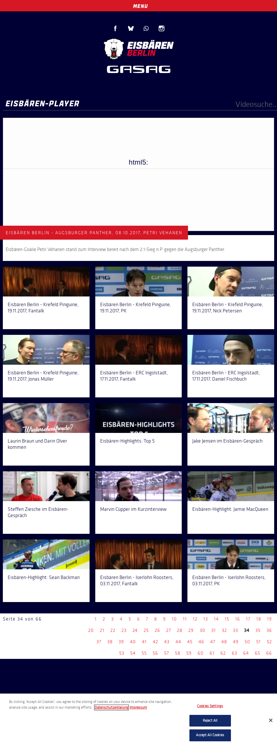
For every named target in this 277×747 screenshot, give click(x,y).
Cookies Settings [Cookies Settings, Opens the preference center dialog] (210, 706)
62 (223, 653)
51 (258, 642)
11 (185, 619)
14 (216, 619)
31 (213, 630)
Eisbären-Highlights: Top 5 (127, 441)
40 (133, 642)
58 (177, 653)
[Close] (270, 720)
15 (227, 619)
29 (191, 630)
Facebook (115, 28)
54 (133, 653)
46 (201, 642)
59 (189, 653)
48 (224, 642)
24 (135, 630)
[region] (138, 720)
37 (98, 642)
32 (224, 630)
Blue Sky (131, 28)
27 (168, 630)
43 (166, 642)
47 (212, 642)
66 (269, 653)
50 (247, 642)
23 (124, 630)
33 (235, 630)
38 (110, 642)
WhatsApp (146, 28)
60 (201, 653)
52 (269, 642)
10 (174, 619)
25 (146, 630)
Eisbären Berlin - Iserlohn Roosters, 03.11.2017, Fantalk (136, 580)
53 (121, 653)
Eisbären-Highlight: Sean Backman (44, 577)
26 (157, 630)
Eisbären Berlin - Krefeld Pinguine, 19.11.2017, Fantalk (43, 307)
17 (248, 619)
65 (257, 653)
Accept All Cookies (210, 735)
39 (121, 642)
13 (205, 619)
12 (195, 619)
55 (144, 653)
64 (246, 653)
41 (144, 642)
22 (112, 630)
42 (155, 642)
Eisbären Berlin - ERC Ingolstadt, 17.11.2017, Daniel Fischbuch (226, 376)
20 (91, 630)
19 (269, 619)
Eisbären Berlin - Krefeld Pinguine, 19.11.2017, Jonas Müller (43, 376)
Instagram (161, 28)
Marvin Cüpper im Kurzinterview (133, 509)
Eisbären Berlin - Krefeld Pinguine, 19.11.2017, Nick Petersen (227, 307)
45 (190, 642)
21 (102, 630)
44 (178, 642)
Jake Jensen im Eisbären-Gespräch (227, 441)
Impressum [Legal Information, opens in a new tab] (138, 707)
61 (212, 653)
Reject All (210, 720)
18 (258, 619)
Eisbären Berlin (138, 48)
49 (236, 642)
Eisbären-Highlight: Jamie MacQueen (230, 509)
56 (155, 653)
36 (269, 630)
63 (234, 653)
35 (258, 630)
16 (237, 619)
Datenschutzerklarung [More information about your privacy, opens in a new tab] (111, 707)
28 (179, 630)
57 (166, 653)
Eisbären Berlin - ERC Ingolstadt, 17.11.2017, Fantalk (134, 376)
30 (202, 630)
